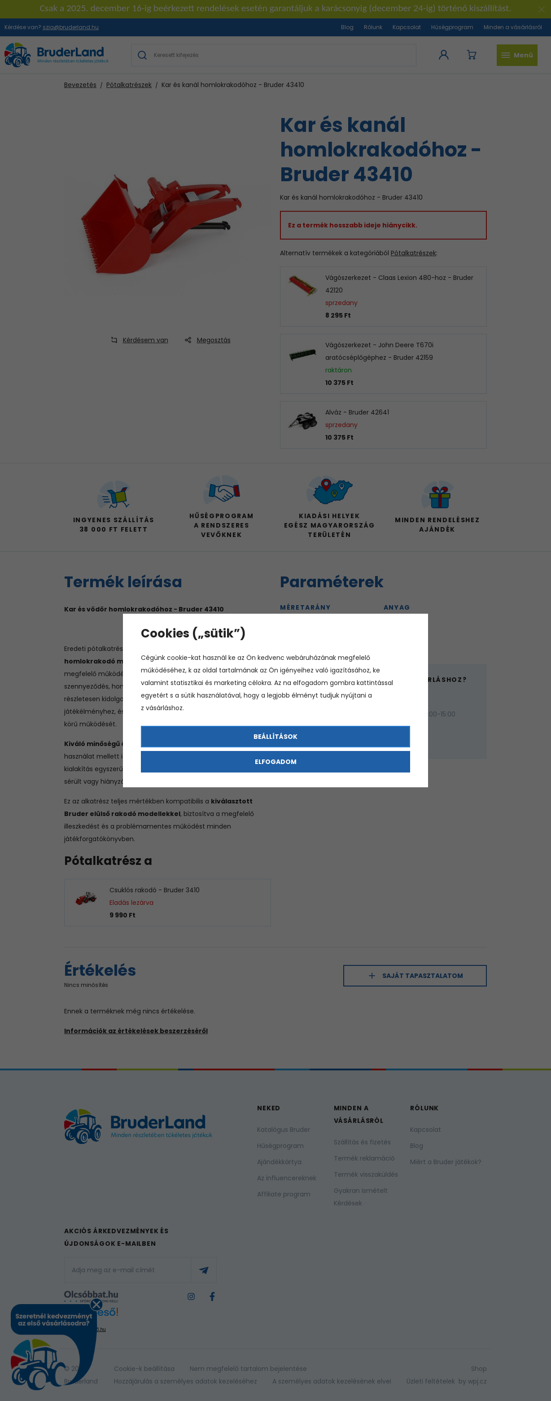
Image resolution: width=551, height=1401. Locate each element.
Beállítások (275, 736)
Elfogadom (276, 761)
